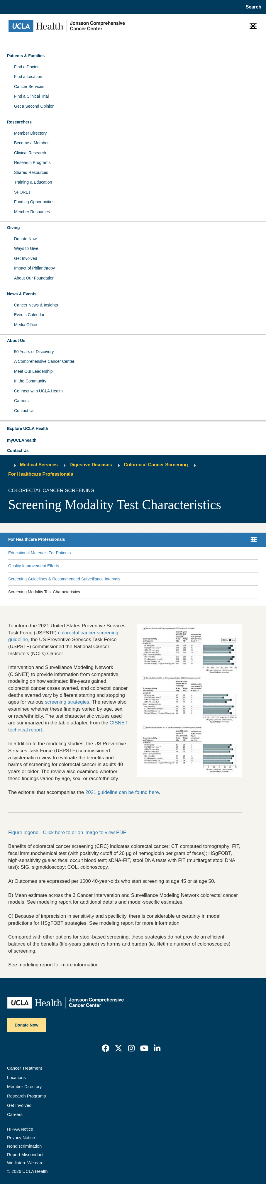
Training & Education (33, 182)
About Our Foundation (34, 278)
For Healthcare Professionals (40, 474)
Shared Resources (31, 172)
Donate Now (25, 238)
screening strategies (67, 702)
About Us (16, 340)
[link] (105, 1048)
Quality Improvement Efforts (33, 565)
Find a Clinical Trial (31, 96)
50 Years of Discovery (34, 351)
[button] (133, 428)
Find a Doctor (26, 67)
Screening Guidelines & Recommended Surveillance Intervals (64, 579)
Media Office (25, 324)
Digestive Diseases (91, 464)
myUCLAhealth (21, 440)
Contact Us (24, 410)
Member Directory (30, 133)
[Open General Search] (252, 7)
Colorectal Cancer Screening (156, 464)
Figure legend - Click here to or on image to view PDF (67, 832)
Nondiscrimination (24, 1146)
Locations (16, 1077)
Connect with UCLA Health (38, 391)
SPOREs (22, 192)
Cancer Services (29, 86)
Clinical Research (30, 152)
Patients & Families (26, 55)
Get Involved (25, 258)
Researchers (19, 122)
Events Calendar (29, 314)
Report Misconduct (25, 1154)
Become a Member (31, 142)
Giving (13, 227)
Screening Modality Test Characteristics (44, 592)
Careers (21, 400)
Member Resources (32, 211)
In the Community (30, 381)
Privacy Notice (21, 1137)
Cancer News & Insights (36, 305)
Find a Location (28, 76)
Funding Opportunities (34, 201)
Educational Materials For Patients (39, 552)
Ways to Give (26, 248)
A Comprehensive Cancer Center (44, 361)
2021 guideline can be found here (122, 792)
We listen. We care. (26, 1163)
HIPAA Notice (20, 1129)
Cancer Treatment (24, 1068)
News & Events (21, 294)
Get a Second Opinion (34, 106)
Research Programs (32, 162)
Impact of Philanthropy (34, 268)
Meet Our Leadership (33, 371)
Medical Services (39, 464)
